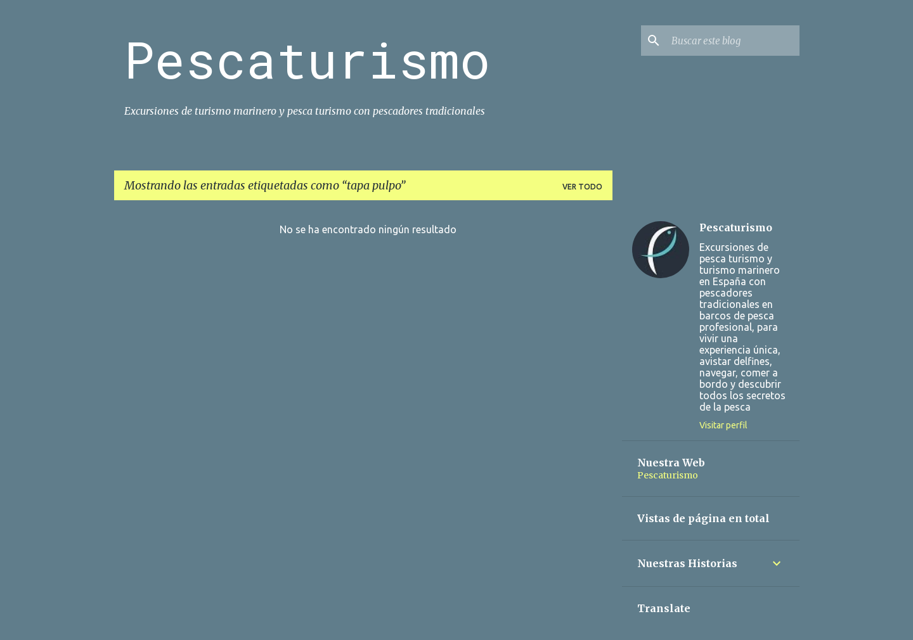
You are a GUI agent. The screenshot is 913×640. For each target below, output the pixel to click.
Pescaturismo (307, 59)
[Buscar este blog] (733, 40)
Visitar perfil (723, 425)
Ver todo (582, 186)
